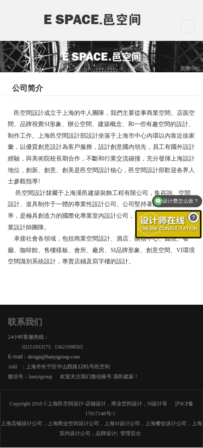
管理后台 (130, 433)
